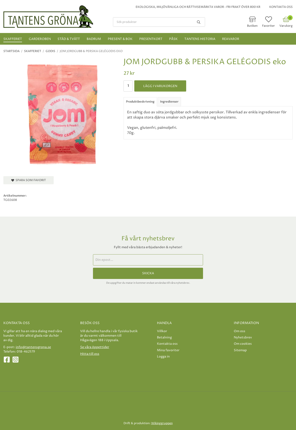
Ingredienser (169, 102)
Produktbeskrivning (140, 102)
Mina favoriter (168, 350)
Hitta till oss (89, 354)
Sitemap (240, 350)
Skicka (148, 273)
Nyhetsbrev (243, 337)
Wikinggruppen (162, 423)
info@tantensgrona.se (33, 347)
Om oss (239, 331)
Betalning (164, 337)
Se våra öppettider (94, 347)
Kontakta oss (281, 7)
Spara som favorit (28, 180)
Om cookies (243, 344)
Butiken (252, 26)
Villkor (162, 331)
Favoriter (268, 26)
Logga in (163, 356)
